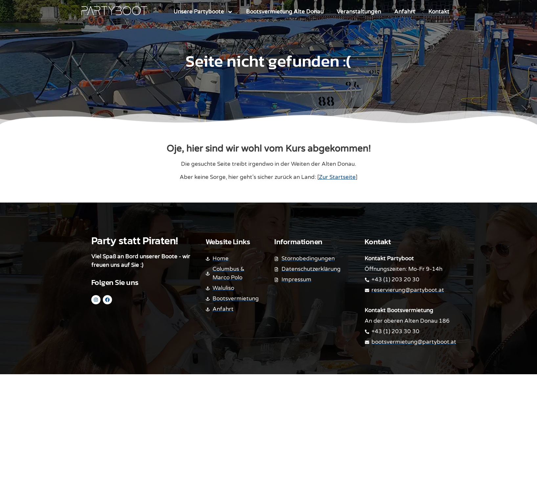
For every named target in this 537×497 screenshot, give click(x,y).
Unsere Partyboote (203, 12)
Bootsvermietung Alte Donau (285, 11)
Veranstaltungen (359, 11)
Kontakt (438, 11)
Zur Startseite (337, 177)
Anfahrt (404, 11)
